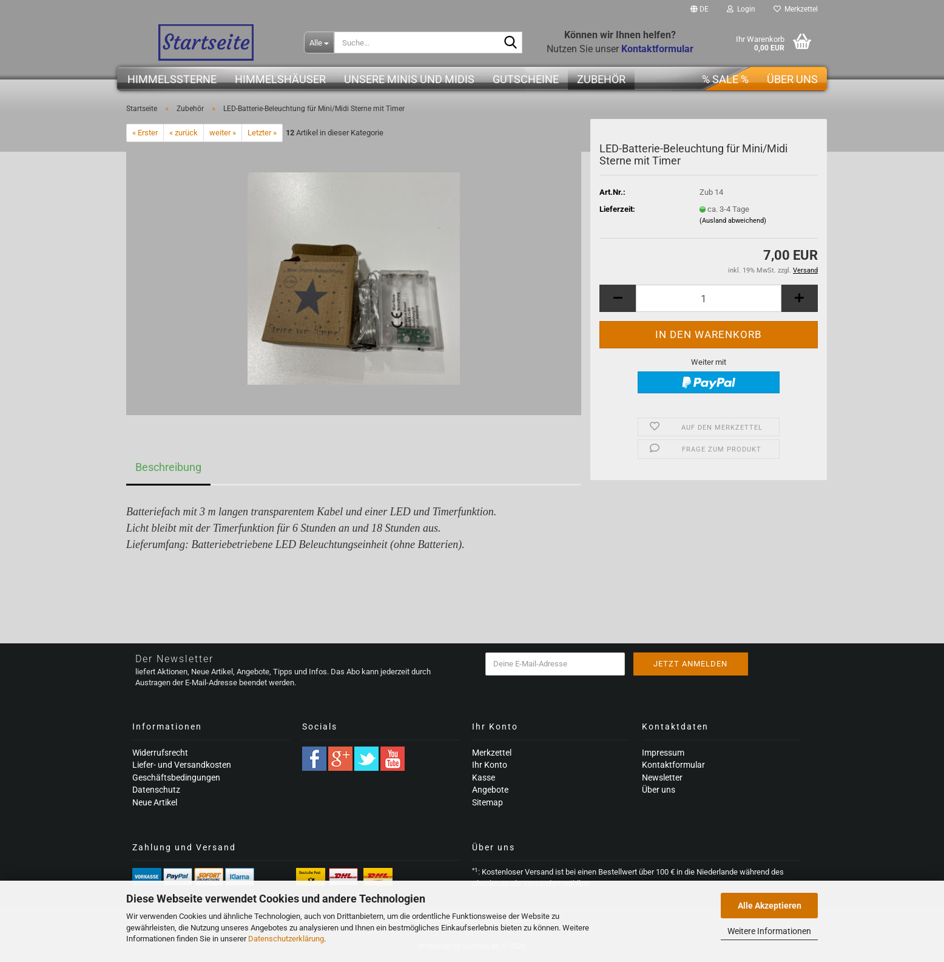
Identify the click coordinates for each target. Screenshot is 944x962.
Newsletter (662, 777)
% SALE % (725, 79)
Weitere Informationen (769, 931)
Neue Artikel (154, 802)
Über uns (792, 79)
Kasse (483, 777)
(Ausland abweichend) (733, 221)
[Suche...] (319, 42)
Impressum (663, 752)
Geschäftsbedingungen (176, 777)
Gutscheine (526, 79)
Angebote (490, 789)
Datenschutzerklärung (286, 938)
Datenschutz (156, 789)
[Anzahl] (708, 298)
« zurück (183, 132)
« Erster (145, 132)
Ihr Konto (489, 765)
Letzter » (262, 132)
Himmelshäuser (280, 79)
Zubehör (601, 79)
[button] (699, 9)
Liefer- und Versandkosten (181, 765)
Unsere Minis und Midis (409, 79)
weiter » (222, 132)
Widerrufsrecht (160, 752)
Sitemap (487, 802)
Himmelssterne (172, 79)
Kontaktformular (673, 765)
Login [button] (741, 9)
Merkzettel (796, 9)
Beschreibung (168, 467)
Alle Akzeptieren (769, 905)
